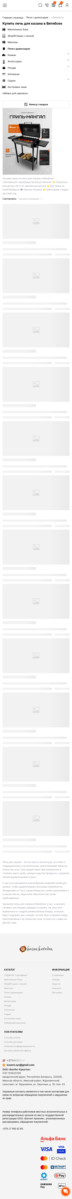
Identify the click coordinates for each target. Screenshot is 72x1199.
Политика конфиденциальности (19, 1046)
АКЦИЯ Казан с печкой (15, 984)
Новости (56, 984)
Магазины (57, 992)
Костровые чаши (12, 1018)
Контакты (56, 988)
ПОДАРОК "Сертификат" (16, 975)
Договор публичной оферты (17, 1050)
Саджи (7, 1014)
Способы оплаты (12, 1037)
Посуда (7, 1005)
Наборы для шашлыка (15, 1023)
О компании (58, 975)
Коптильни (9, 1010)
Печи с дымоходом (13, 992)
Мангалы (8, 988)
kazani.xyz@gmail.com (18, 1064)
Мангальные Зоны (13, 979)
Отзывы (56, 979)
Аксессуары (10, 1001)
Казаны (7, 997)
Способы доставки (13, 1042)
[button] (30, 198)
